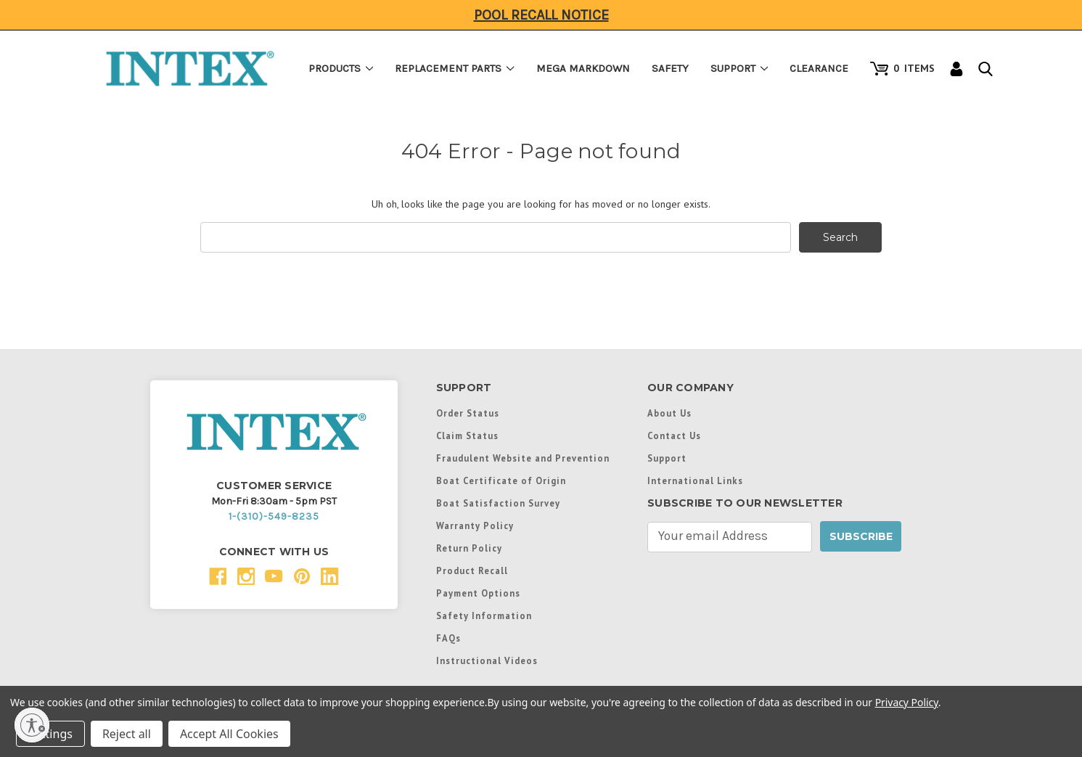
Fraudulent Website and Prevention (523, 458)
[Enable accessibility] (32, 725)
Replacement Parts (455, 68)
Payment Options (478, 593)
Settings (50, 734)
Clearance (819, 68)
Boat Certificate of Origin (501, 480)
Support (739, 68)
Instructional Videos (487, 660)
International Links (695, 480)
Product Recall (472, 570)
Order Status (467, 413)
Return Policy (469, 548)
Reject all (126, 734)
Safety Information (484, 615)
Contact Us (674, 435)
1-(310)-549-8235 (274, 516)
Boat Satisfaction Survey (498, 503)
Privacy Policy (906, 702)
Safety (670, 68)
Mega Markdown (583, 68)
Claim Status (467, 435)
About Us (669, 413)
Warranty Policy (475, 525)
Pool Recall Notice (541, 15)
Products (341, 68)
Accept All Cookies (229, 734)
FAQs (448, 638)
